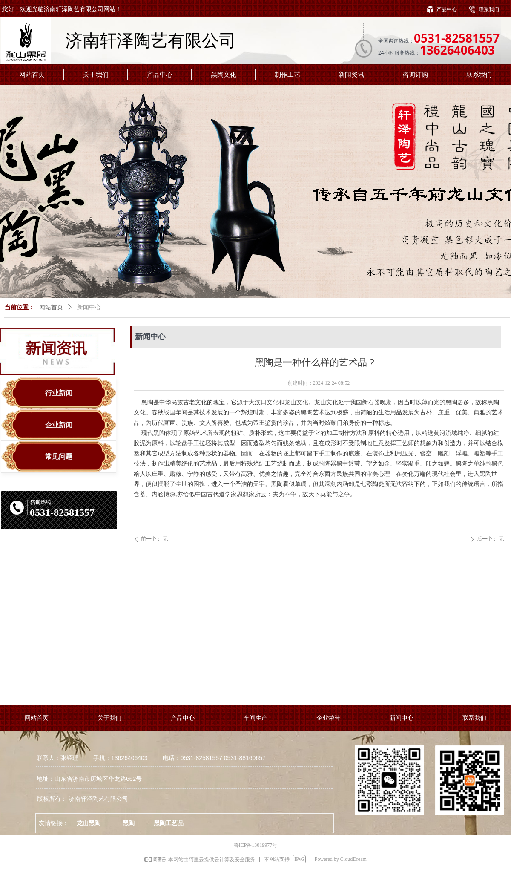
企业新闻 (58, 425)
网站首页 (51, 307)
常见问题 (58, 456)
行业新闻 (58, 393)
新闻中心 (89, 307)
